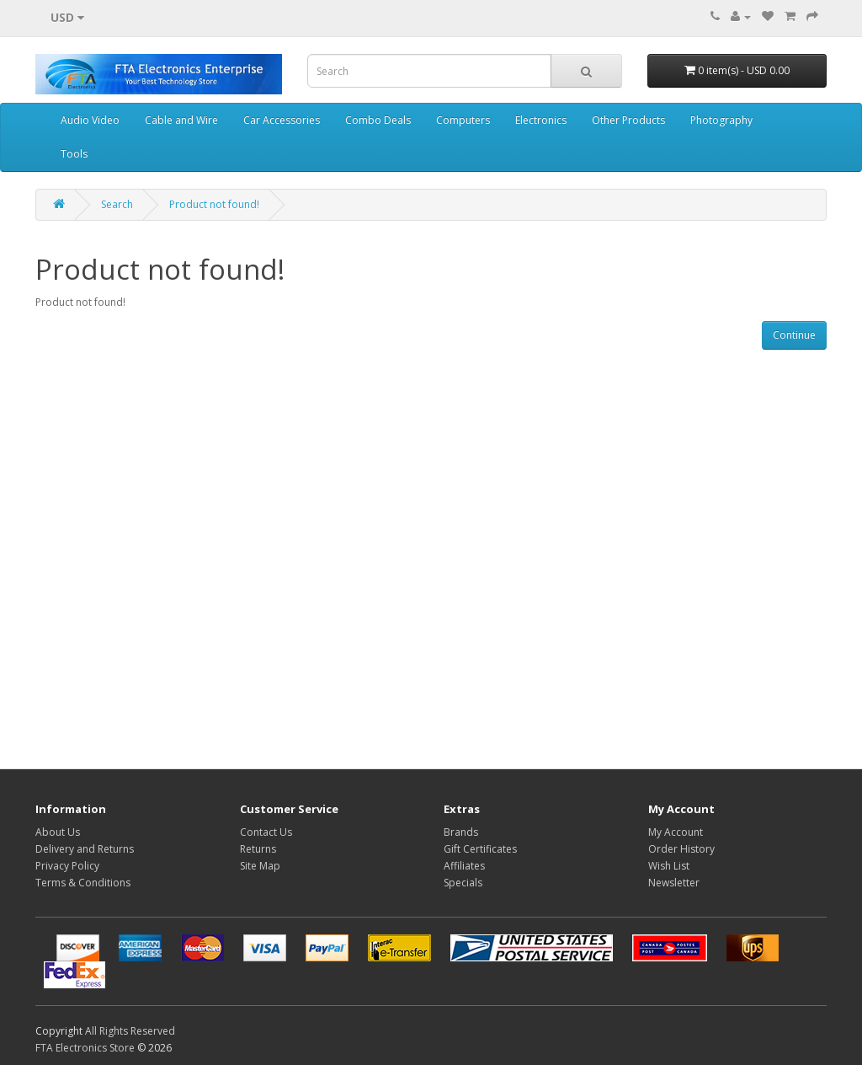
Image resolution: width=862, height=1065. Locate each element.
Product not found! (214, 204)
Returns (258, 849)
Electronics (541, 120)
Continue (794, 335)
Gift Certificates (480, 849)
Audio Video (90, 120)
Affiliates (464, 866)
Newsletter (674, 882)
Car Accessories (281, 120)
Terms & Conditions (82, 882)
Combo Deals (378, 120)
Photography (721, 120)
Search (117, 204)
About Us (57, 832)
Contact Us (266, 832)
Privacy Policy (67, 866)
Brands (461, 832)
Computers (463, 120)
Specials (463, 882)
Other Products (628, 120)
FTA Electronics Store (85, 1048)
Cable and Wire (181, 120)
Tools (74, 154)
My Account (675, 832)
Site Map (260, 866)
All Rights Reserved (130, 1031)
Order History (681, 849)
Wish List (668, 866)
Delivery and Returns (84, 849)
